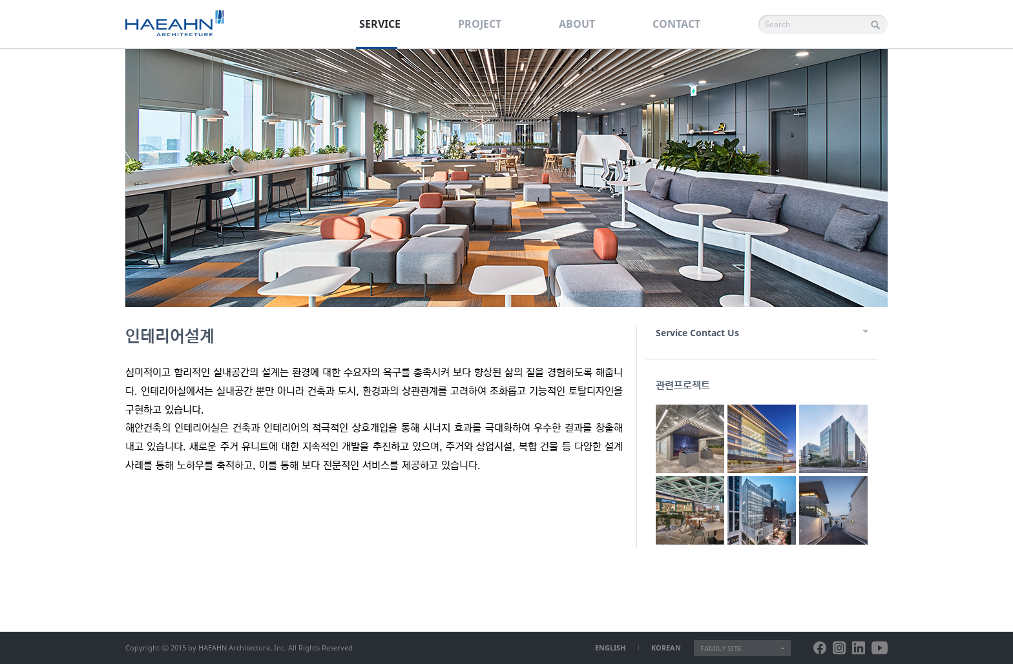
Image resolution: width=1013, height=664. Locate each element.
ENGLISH (610, 647)
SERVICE (380, 24)
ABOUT (577, 24)
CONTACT (676, 24)
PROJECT (479, 24)
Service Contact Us (697, 333)
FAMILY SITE (721, 648)
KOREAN (666, 647)
